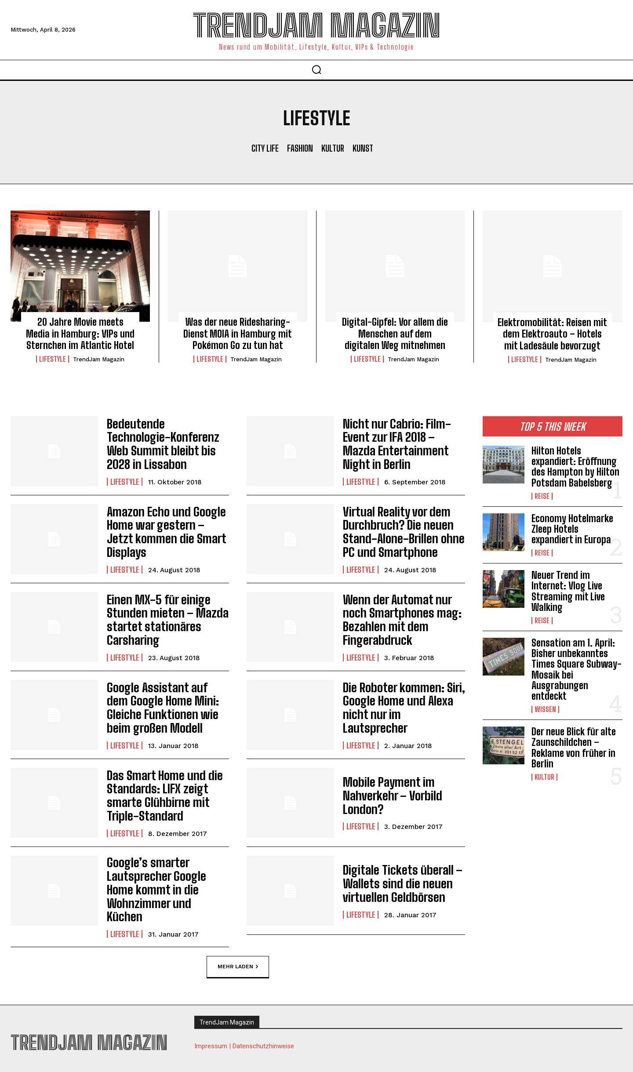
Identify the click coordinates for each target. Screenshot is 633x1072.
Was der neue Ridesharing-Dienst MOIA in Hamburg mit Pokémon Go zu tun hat (237, 333)
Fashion (300, 148)
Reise (542, 496)
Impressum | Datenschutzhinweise (244, 1035)
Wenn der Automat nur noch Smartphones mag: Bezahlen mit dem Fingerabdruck (403, 620)
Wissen (545, 709)
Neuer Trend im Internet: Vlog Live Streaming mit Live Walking (568, 591)
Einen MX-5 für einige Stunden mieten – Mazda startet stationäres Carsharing (160, 619)
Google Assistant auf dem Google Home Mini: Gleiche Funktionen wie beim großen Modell (165, 707)
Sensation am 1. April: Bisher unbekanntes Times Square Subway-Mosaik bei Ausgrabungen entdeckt (576, 669)
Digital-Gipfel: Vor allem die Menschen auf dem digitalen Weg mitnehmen (395, 333)
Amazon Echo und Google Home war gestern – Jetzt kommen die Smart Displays (164, 532)
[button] (316, 69)
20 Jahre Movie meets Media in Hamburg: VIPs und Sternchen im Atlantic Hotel (80, 333)
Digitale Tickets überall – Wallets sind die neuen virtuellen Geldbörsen (394, 883)
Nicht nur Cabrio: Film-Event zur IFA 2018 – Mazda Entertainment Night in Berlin (403, 444)
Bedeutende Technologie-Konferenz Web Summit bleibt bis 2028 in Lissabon (162, 444)
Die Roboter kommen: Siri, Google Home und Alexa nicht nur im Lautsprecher (402, 708)
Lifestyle (52, 359)
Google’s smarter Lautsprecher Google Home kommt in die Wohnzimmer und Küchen (163, 883)
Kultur (332, 148)
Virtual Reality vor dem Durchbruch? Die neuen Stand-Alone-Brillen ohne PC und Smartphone (401, 531)
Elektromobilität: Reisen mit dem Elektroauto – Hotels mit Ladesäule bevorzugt (552, 334)
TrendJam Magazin (98, 359)
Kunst (363, 148)
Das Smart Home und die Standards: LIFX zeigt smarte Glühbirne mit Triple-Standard (167, 795)
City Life (265, 148)
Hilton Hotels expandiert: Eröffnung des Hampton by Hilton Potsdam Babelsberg (575, 467)
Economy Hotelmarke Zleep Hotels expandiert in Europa (572, 528)
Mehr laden (238, 954)
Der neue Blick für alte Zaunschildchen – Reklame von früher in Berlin (573, 748)
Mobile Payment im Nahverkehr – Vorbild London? (386, 796)
